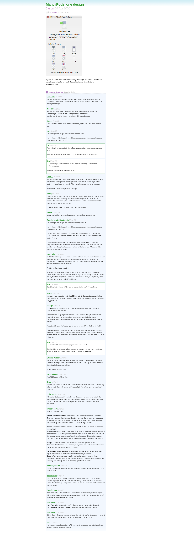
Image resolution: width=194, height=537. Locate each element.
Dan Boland (52, 254)
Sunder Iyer (52, 490)
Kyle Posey (52, 409)
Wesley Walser (53, 358)
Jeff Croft (51, 97)
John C (50, 177)
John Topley (52, 394)
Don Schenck (53, 374)
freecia (50, 109)
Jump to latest (69, 92)
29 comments (54, 12)
